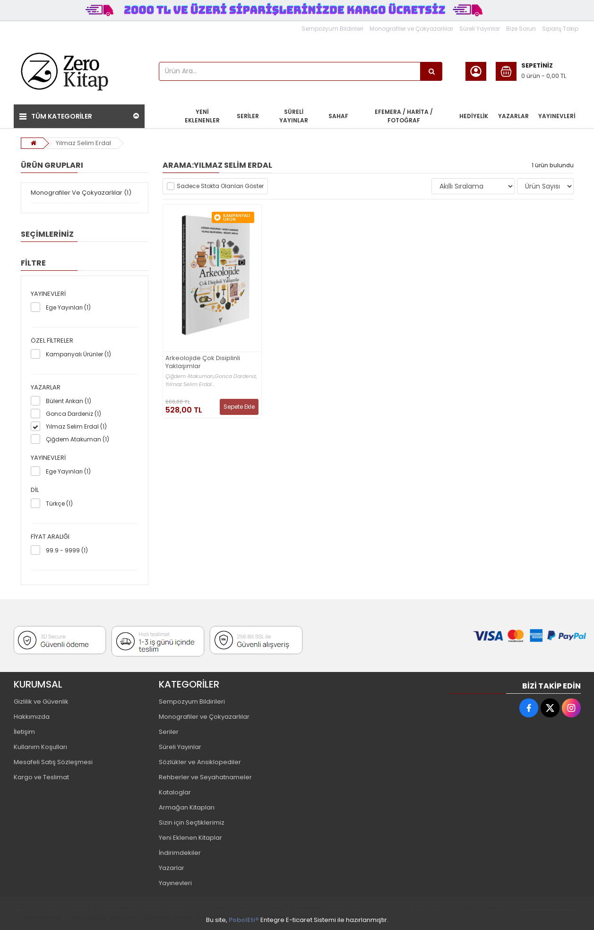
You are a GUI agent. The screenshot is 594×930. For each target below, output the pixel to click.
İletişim (24, 731)
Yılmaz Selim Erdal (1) (76, 426)
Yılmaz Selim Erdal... (190, 384)
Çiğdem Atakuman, (190, 376)
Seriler (169, 731)
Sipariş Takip (560, 29)
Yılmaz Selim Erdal (83, 142)
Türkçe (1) (59, 503)
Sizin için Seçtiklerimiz (191, 822)
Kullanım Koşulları (40, 746)
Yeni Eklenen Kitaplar (190, 837)
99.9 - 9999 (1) (67, 550)
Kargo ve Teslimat (41, 777)
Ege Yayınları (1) (68, 307)
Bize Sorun (521, 29)
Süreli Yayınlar (479, 29)
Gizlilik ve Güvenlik (41, 701)
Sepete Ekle (239, 407)
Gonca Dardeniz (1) (73, 414)
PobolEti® (244, 919)
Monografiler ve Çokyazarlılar (411, 29)
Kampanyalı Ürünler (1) (78, 354)
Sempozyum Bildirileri (332, 29)
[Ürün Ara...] (431, 71)
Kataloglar (175, 792)
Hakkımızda (32, 716)
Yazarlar (171, 867)
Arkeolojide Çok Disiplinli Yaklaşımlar (202, 362)
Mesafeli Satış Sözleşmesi (53, 762)
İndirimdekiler (180, 852)
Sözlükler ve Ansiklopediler (200, 762)
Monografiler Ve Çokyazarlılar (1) (81, 192)
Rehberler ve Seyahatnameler (205, 777)
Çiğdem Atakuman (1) (77, 439)
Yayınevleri (175, 882)
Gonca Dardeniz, (236, 376)
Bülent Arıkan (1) (68, 401)
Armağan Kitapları (187, 807)
